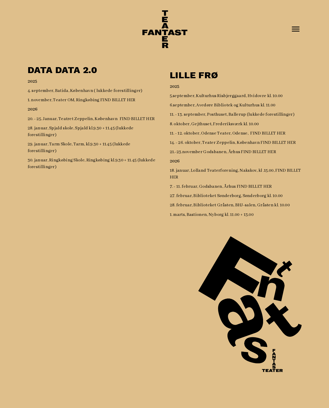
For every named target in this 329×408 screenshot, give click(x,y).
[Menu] (296, 29)
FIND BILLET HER (117, 100)
